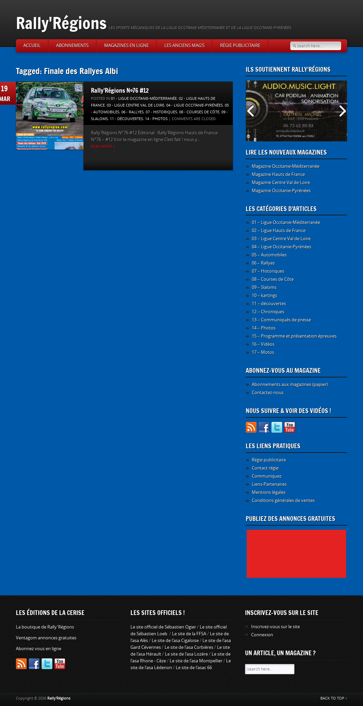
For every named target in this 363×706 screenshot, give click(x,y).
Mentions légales (269, 492)
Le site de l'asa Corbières (189, 647)
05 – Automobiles (269, 254)
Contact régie (265, 468)
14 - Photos (156, 119)
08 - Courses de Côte (199, 112)
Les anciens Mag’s (184, 45)
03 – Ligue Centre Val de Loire (281, 238)
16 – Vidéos (263, 344)
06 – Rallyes (263, 263)
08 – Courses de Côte (273, 279)
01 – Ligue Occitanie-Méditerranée (286, 222)
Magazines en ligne (126, 45)
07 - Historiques (161, 112)
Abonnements (72, 45)
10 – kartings (264, 295)
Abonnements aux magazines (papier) (290, 384)
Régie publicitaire (240, 45)
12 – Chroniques (268, 311)
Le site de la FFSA (189, 633)
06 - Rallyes (132, 112)
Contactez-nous (268, 392)
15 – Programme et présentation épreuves (294, 336)
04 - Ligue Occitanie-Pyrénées (194, 105)
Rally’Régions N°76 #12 (120, 90)
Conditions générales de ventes (283, 500)
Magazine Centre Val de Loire (281, 182)
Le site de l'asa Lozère (186, 654)
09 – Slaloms (264, 287)
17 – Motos (263, 352)
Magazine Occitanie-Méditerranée (285, 166)
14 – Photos (263, 328)
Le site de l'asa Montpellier (196, 660)
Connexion (262, 634)
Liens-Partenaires (269, 484)
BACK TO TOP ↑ (333, 698)
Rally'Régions (61, 23)
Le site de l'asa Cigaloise (175, 640)
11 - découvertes (126, 119)
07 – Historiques (268, 271)
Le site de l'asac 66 (194, 667)
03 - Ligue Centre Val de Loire (135, 105)
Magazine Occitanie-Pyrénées (281, 190)
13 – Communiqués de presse (281, 319)
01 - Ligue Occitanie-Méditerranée (144, 98)
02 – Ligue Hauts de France (279, 230)
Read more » (103, 146)
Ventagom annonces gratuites (46, 637)
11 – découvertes (269, 303)
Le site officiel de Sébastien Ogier (163, 627)
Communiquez (267, 476)
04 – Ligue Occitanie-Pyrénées (281, 246)
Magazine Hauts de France (278, 174)
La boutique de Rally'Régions (45, 627)
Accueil (32, 45)
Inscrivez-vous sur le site (275, 626)
